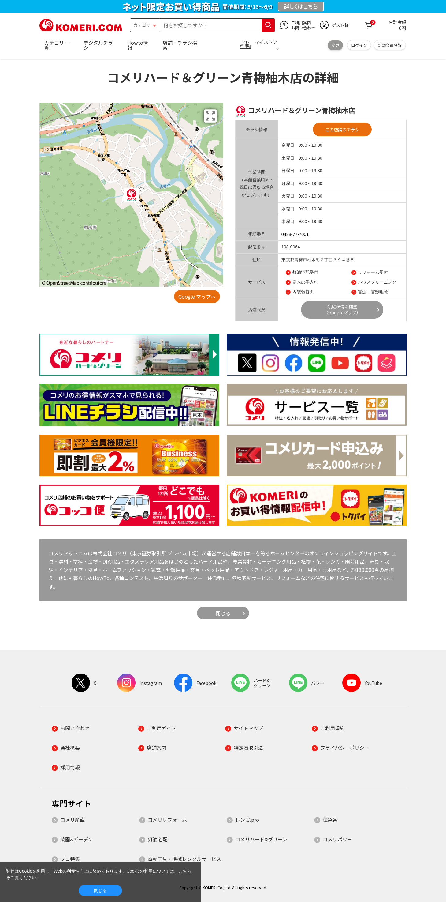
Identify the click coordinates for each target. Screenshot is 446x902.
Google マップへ (197, 296)
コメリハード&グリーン (261, 839)
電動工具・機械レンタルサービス (184, 858)
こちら (184, 871)
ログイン (359, 45)
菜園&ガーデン (76, 839)
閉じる (223, 613)
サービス (256, 282)
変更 (335, 45)
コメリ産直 (72, 819)
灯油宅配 (157, 839)
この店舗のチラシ (342, 129)
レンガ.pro (247, 819)
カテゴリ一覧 (56, 45)
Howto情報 (137, 45)
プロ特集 (70, 858)
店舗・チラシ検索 (180, 45)
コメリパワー (337, 839)
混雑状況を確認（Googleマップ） (342, 310)
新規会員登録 (390, 45)
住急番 (330, 819)
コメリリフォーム (167, 819)
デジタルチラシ (98, 45)
